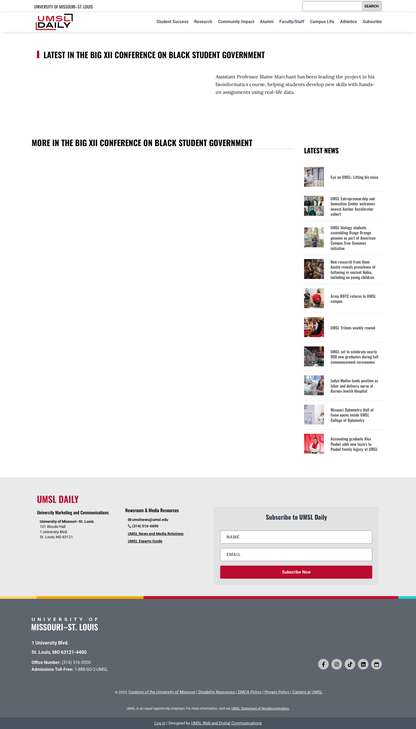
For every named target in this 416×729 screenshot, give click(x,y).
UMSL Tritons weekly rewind (353, 327)
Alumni (267, 21)
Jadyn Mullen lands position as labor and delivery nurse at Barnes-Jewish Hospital (354, 386)
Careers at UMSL (307, 692)
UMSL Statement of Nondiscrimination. (260, 708)
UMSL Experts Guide (145, 541)
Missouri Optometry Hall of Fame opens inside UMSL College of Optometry (352, 415)
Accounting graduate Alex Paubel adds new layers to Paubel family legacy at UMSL (354, 444)
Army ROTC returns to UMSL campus (353, 299)
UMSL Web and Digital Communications (226, 723)
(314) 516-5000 (76, 662)
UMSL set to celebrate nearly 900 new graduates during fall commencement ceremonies (354, 357)
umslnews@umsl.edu (150, 520)
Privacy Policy (277, 692)
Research (203, 21)
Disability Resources (216, 692)
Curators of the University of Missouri (161, 692)
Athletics (348, 21)
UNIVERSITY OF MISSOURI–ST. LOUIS (63, 6)
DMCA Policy (249, 692)
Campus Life (322, 21)
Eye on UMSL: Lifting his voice (354, 177)
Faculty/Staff (291, 21)
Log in (159, 723)
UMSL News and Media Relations (156, 534)
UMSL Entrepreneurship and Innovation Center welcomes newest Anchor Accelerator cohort (353, 206)
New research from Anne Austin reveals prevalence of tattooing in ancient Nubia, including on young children (353, 269)
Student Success (172, 21)
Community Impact (236, 21)
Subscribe (372, 21)
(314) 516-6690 (145, 526)
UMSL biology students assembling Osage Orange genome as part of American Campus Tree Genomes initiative (353, 238)
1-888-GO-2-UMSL (91, 669)
